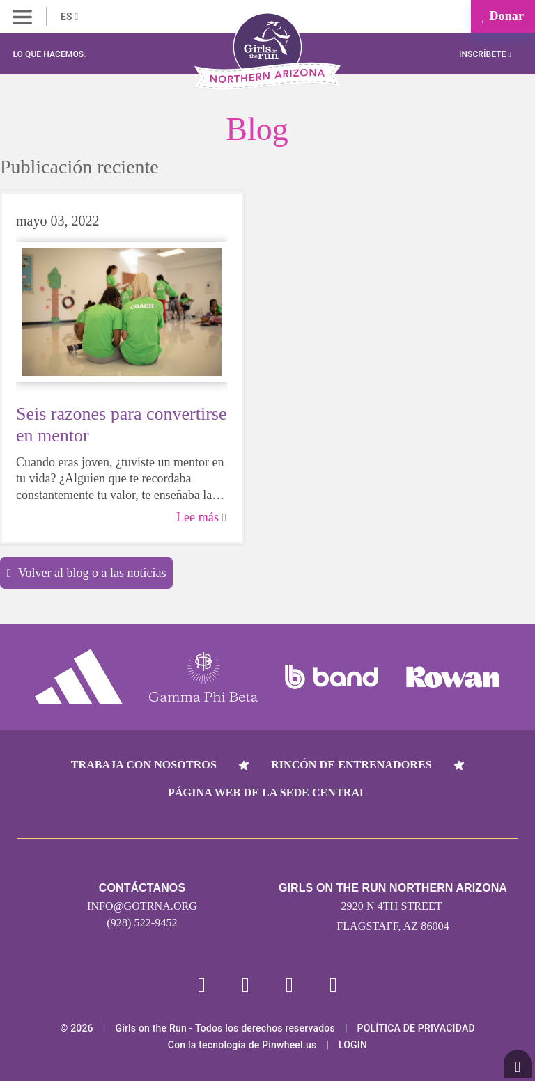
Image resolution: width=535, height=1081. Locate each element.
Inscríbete (485, 54)
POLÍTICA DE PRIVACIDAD (416, 1028)
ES (69, 16)
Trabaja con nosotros (144, 765)
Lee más (201, 517)
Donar (503, 16)
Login (353, 1044)
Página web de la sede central (267, 792)
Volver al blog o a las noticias (86, 573)
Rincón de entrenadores (351, 765)
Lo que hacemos (49, 54)
